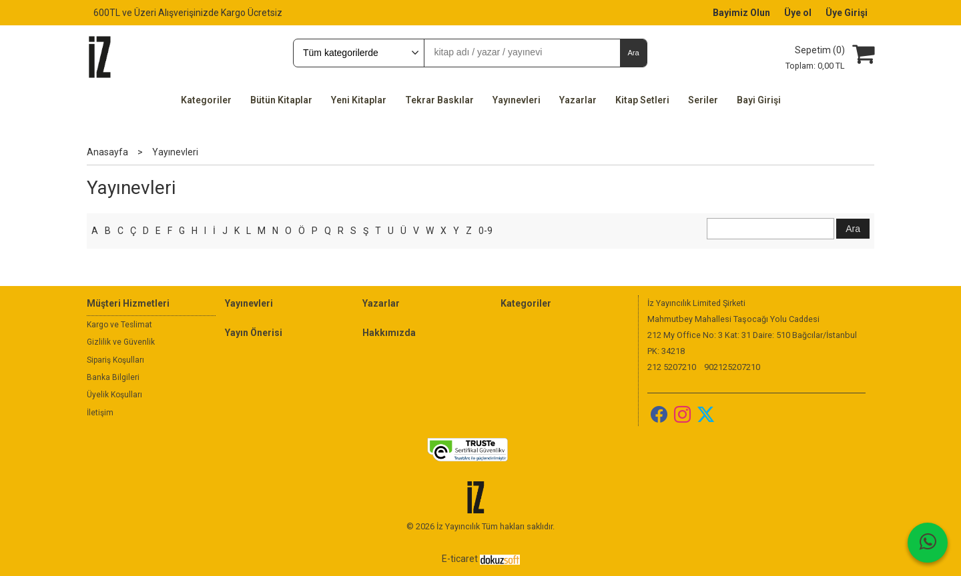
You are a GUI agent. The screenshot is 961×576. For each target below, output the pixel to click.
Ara (633, 53)
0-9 (485, 230)
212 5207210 (671, 367)
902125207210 (732, 367)
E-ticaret (460, 558)
